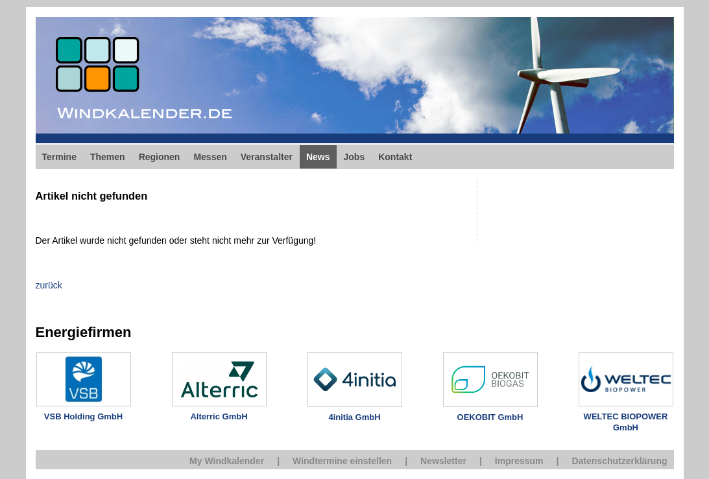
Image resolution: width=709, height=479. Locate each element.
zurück (49, 285)
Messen (209, 157)
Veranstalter (267, 157)
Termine (59, 157)
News (318, 157)
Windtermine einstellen (342, 461)
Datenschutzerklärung (619, 461)
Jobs (354, 157)
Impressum (519, 461)
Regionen (159, 157)
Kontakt (395, 157)
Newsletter (443, 461)
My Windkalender (226, 461)
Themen (107, 157)
